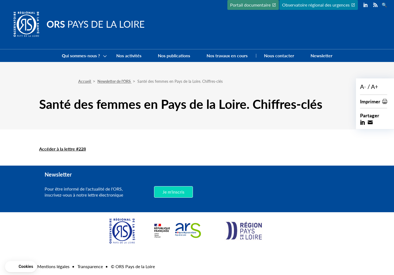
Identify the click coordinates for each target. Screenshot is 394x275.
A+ (374, 86)
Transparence (90, 266)
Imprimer (370, 101)
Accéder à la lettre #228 (62, 149)
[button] (20, 267)
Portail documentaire (250, 5)
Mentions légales (53, 266)
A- (363, 86)
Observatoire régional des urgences (316, 5)
